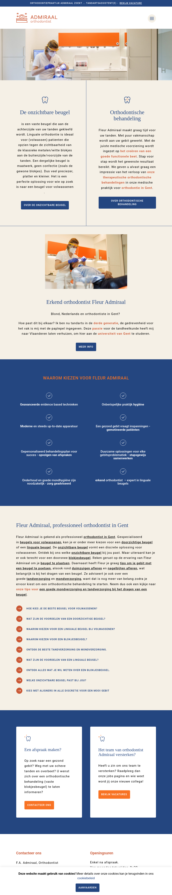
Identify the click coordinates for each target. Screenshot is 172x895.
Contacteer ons (39, 753)
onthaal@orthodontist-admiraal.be (43, 835)
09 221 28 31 (26, 829)
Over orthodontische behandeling (127, 151)
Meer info (86, 295)
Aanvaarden (87, 887)
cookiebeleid (86, 878)
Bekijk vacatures (114, 743)
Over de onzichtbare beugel (45, 153)
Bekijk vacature (131, 3)
